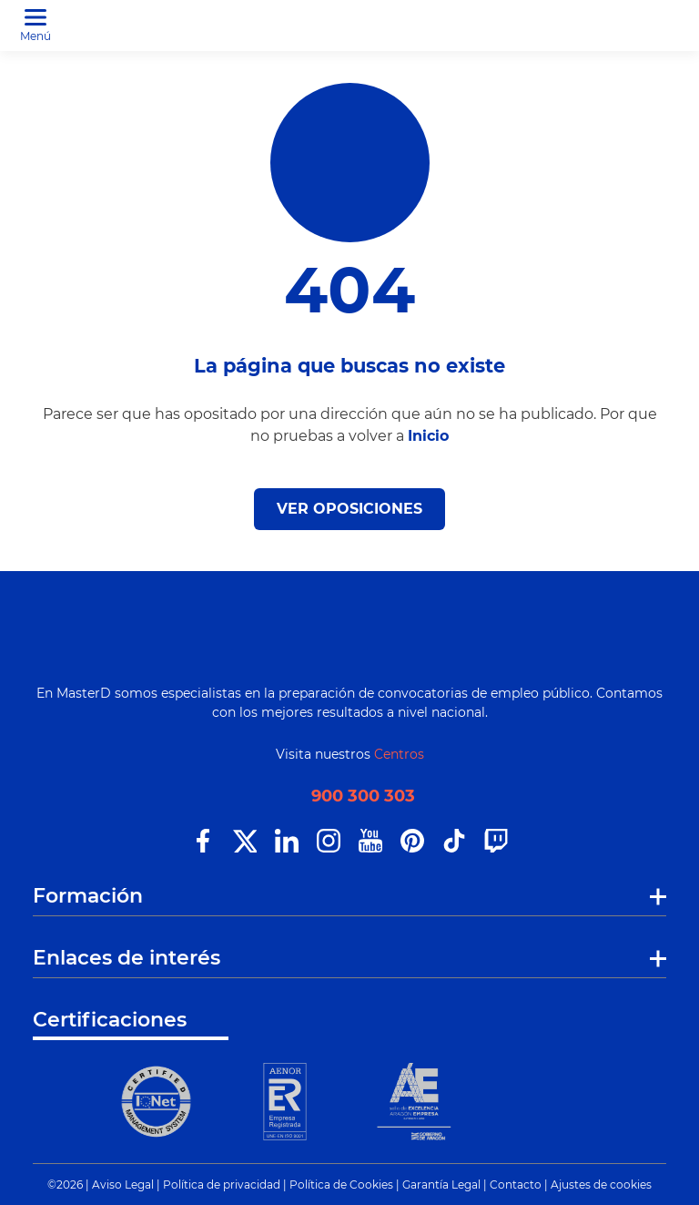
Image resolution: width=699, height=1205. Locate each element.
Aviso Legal (123, 1184)
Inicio (428, 435)
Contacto (516, 1184)
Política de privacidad (221, 1184)
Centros (399, 754)
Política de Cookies (341, 1184)
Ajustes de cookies (601, 1184)
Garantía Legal (441, 1184)
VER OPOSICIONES (349, 508)
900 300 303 (363, 796)
